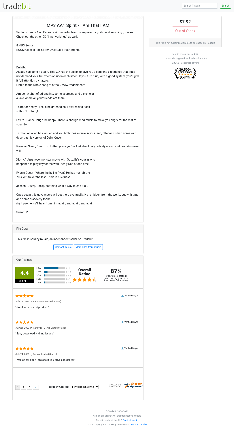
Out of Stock (185, 31)
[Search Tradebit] (200, 6)
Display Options (59, 387)
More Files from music (88, 247)
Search (225, 5)
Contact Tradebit (138, 424)
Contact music (63, 247)
